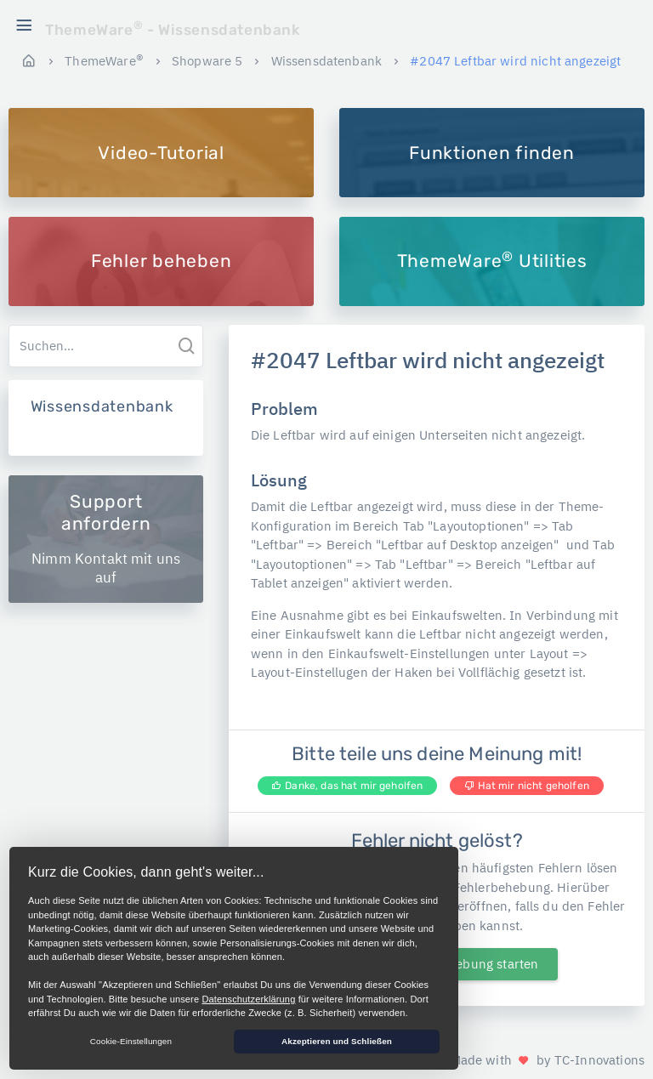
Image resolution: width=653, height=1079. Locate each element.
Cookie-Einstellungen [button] (131, 1041)
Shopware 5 (207, 61)
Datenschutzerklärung (248, 999)
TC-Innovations (599, 1060)
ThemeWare (104, 61)
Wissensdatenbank (326, 61)
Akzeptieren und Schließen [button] (336, 1041)
